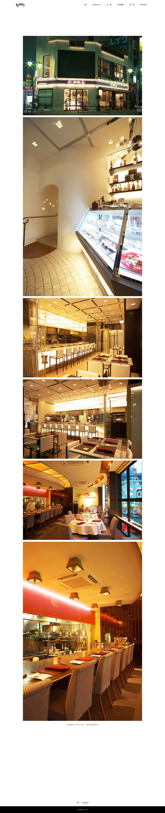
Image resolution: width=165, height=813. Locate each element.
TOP (85, 4)
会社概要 (120, 4)
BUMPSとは (97, 4)
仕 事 (109, 4)
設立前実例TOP (92, 724)
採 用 (131, 4)
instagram (85, 802)
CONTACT (143, 4)
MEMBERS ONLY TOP (75, 724)
